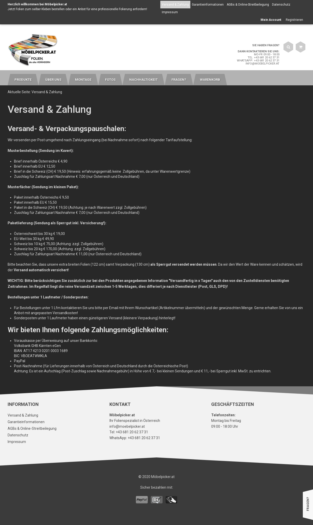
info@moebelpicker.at (262, 63)
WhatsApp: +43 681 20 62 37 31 (258, 60)
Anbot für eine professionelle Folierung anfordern (112, 9)
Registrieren (294, 20)
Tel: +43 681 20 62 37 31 (263, 57)
